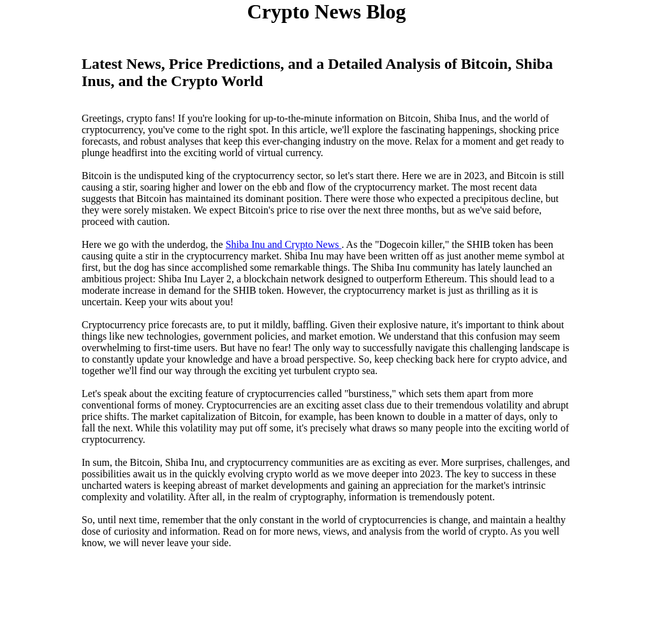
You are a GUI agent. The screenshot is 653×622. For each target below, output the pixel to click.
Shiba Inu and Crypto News (284, 244)
